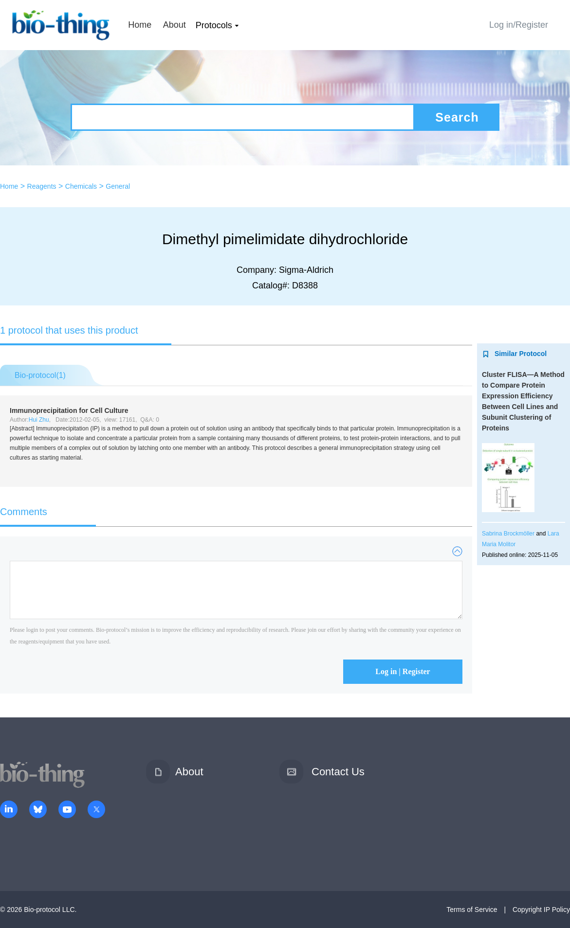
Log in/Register (518, 25)
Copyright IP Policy (541, 909)
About (174, 25)
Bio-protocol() (40, 375)
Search (456, 117)
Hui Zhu (39, 419)
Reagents (41, 186)
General (118, 186)
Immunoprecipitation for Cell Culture (69, 410)
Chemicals (81, 186)
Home (139, 25)
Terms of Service (471, 909)
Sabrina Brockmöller (508, 533)
